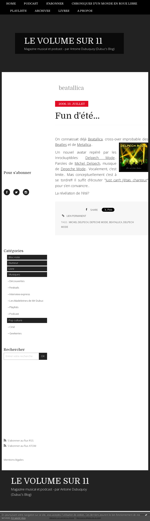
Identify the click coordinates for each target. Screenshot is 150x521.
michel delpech (78, 222)
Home (11, 3)
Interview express (19, 294)
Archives (42, 11)
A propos (84, 11)
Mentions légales (13, 459)
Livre (11, 268)
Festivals (14, 287)
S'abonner (54, 3)
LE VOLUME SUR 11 (63, 41)
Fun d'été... (77, 116)
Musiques (14, 274)
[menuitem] (13, 3)
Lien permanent (73, 216)
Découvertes (16, 281)
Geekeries (15, 333)
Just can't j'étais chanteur (126, 180)
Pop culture (15, 320)
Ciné (12, 327)
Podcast (31, 3)
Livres (63, 11)
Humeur (13, 263)
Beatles (61, 144)
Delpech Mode (100, 157)
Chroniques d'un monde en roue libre (104, 3)
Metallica (84, 144)
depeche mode (99, 222)
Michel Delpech (87, 163)
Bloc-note (14, 257)
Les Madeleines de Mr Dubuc (26, 300)
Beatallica (95, 139)
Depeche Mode (73, 168)
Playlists (18, 11)
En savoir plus (18, 518)
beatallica (115, 222)
